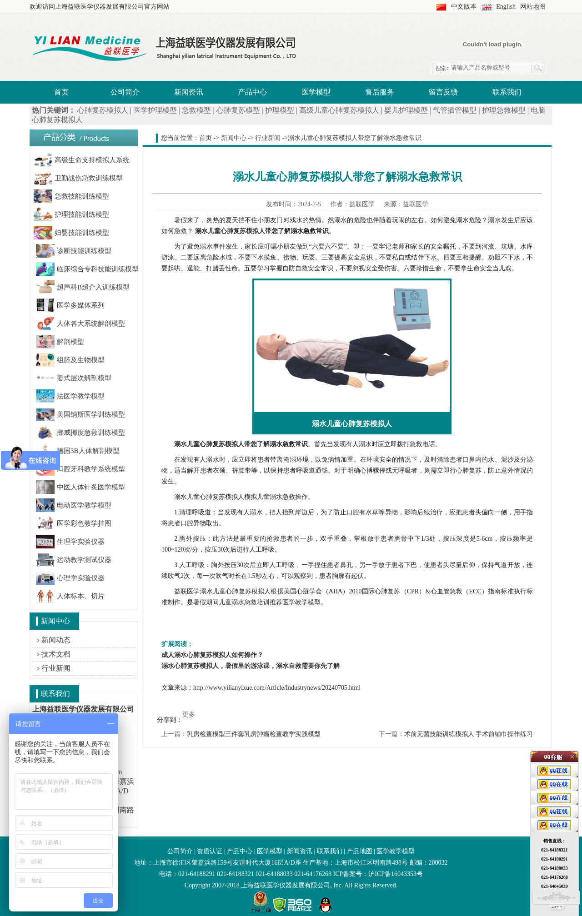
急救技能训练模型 (71, 196)
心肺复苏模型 (238, 110)
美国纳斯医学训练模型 (80, 414)
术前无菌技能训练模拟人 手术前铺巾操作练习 (468, 734)
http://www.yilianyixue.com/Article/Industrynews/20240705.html (277, 687)
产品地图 (359, 851)
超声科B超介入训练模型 (83, 287)
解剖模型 (60, 341)
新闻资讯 (188, 92)
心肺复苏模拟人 (102, 110)
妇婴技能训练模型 (71, 232)
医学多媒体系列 (70, 305)
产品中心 (252, 92)
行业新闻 (55, 668)
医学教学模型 (395, 851)
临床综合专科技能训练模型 (87, 269)
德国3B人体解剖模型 (78, 451)
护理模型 (279, 110)
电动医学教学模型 (73, 505)
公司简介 (125, 92)
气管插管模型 (455, 110)
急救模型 (196, 110)
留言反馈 (443, 92)
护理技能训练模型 (71, 214)
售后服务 (379, 92)
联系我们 (507, 92)
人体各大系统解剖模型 (80, 323)
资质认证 (209, 851)
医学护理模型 (155, 110)
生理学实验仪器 (70, 541)
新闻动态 (55, 640)
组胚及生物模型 (70, 360)
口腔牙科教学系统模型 (80, 469)
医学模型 (316, 92)
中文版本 (464, 6)
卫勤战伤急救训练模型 (78, 178)
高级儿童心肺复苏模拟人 (339, 110)
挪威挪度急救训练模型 (80, 432)
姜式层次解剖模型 (73, 378)
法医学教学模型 (70, 396)
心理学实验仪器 (70, 578)
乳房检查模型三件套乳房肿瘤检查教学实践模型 (254, 734)
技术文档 (55, 654)
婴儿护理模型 (406, 110)
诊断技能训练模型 (73, 251)
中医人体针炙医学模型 (80, 487)
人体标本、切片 (70, 596)
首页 (61, 92)
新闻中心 (233, 137)
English (506, 6)
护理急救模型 (504, 110)
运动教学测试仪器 (73, 560)
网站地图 (533, 6)
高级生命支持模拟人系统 (82, 160)
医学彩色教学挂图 (73, 523)
